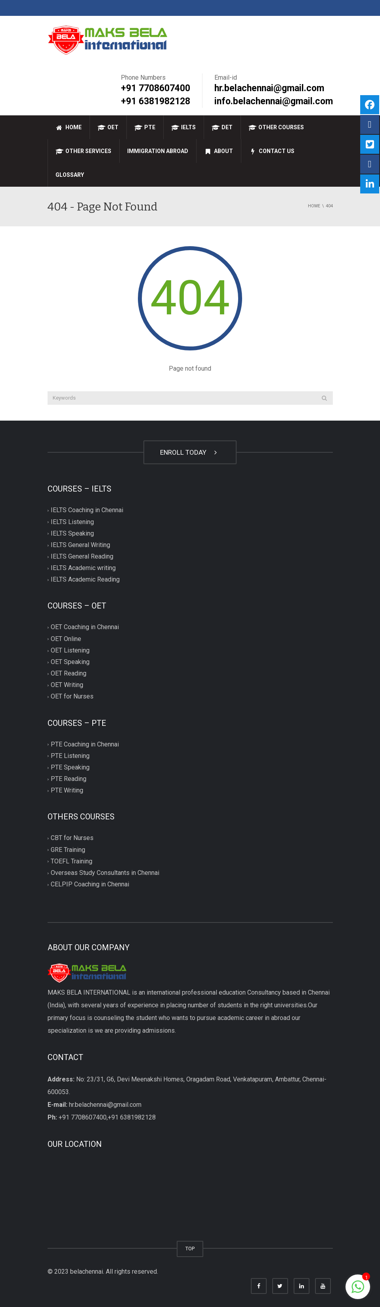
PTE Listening (70, 756)
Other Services (83, 151)
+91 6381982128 (155, 101)
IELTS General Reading (82, 556)
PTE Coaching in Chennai (85, 744)
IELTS (183, 127)
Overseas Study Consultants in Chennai (105, 872)
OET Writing (67, 685)
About (218, 151)
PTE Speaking (70, 767)
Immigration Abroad (157, 151)
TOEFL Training (71, 861)
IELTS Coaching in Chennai (87, 510)
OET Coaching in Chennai (85, 627)
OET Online (66, 639)
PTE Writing (67, 790)
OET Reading (68, 673)
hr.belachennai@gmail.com (269, 88)
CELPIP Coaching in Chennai (90, 884)
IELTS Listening (72, 522)
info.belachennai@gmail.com (273, 101)
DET (222, 127)
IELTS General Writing (80, 545)
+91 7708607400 (155, 88)
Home (68, 127)
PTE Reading (68, 779)
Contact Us (271, 151)
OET (107, 127)
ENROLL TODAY (190, 452)
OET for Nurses (72, 696)
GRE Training (68, 849)
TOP (190, 1248)
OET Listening (70, 650)
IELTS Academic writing (83, 568)
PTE (144, 127)
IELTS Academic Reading (85, 580)
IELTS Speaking (72, 533)
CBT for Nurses (72, 838)
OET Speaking (70, 662)
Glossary (69, 175)
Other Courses (276, 127)
